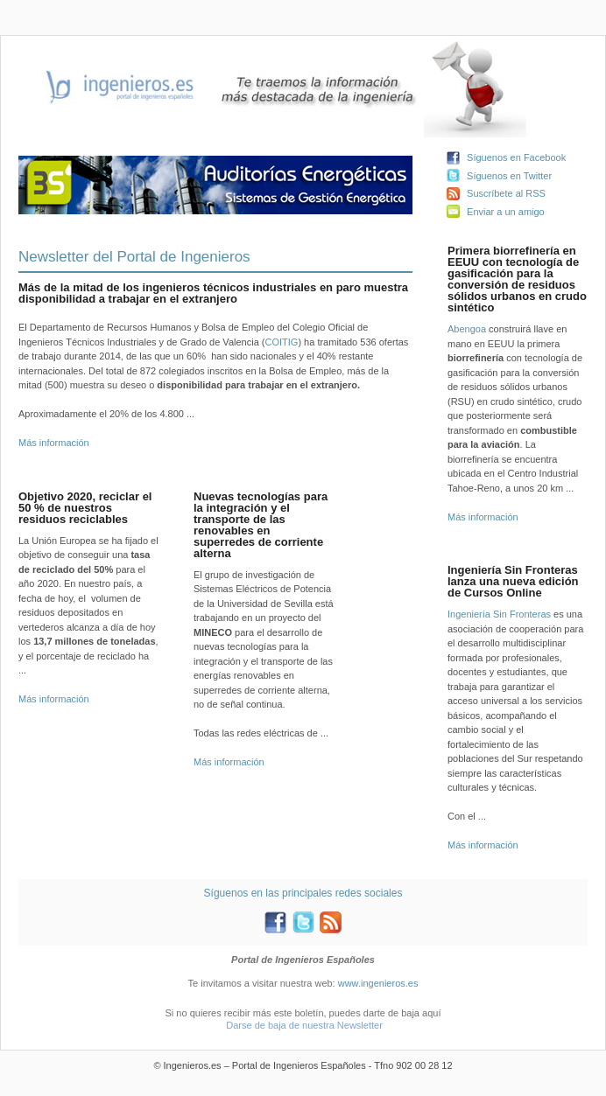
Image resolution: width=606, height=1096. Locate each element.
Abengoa (466, 329)
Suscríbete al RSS (506, 193)
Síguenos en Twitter (509, 176)
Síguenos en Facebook (516, 157)
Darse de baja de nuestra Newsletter (304, 1025)
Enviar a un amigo (506, 211)
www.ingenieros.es (378, 983)
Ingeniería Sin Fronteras (499, 614)
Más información (53, 442)
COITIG (281, 342)
